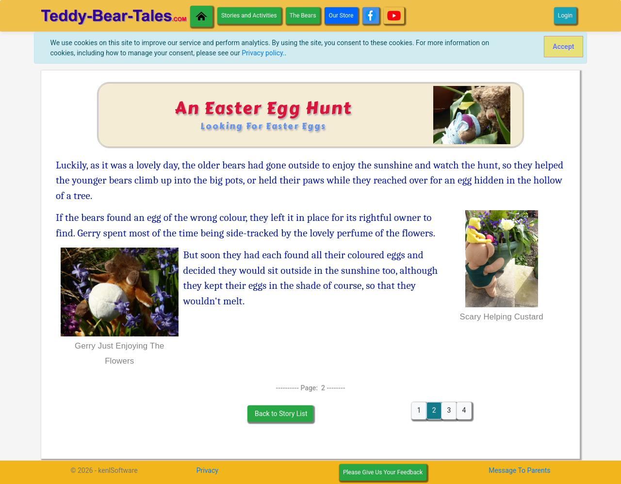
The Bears (303, 15)
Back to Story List (280, 413)
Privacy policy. (263, 53)
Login (565, 15)
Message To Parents (519, 470)
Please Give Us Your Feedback (383, 472)
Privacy (207, 470)
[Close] (563, 46)
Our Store (340, 15)
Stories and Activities (249, 15)
